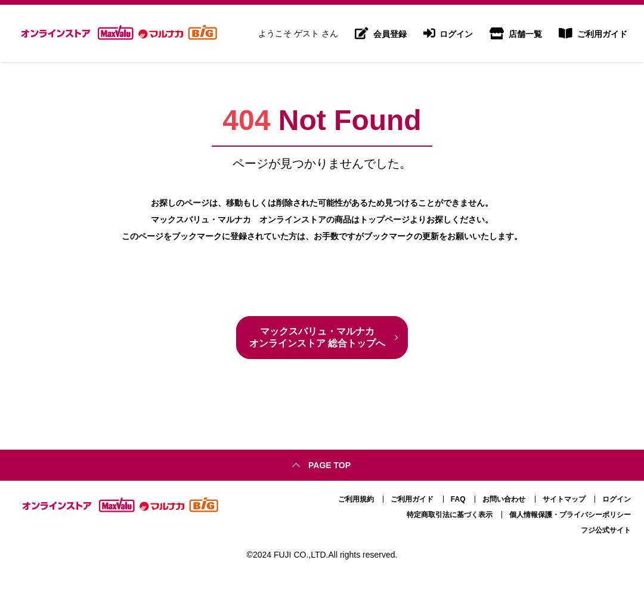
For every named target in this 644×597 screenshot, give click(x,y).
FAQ (458, 499)
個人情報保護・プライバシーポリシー (570, 515)
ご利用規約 (356, 499)
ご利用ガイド (593, 33)
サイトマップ (564, 499)
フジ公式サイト (606, 530)
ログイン (448, 33)
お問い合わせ (503, 499)
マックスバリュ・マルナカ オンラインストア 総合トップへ (317, 337)
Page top (329, 465)
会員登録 (381, 33)
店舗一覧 (516, 33)
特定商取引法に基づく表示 (450, 515)
